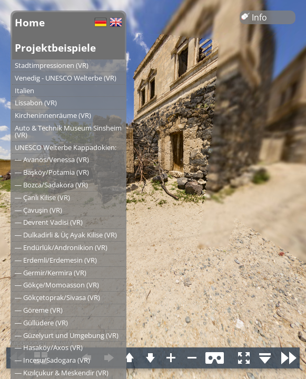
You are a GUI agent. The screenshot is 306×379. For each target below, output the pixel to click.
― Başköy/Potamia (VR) (52, 172)
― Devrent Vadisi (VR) (49, 222)
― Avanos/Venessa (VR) (52, 159)
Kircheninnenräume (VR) (53, 115)
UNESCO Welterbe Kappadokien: (65, 147)
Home (30, 22)
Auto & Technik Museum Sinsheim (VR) (68, 131)
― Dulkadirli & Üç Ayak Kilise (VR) (66, 235)
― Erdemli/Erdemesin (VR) (56, 260)
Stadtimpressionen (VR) (51, 65)
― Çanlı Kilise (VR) (42, 197)
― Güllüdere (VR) (41, 322)
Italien (24, 90)
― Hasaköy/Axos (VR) (49, 347)
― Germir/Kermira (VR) (50, 272)
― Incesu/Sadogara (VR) (52, 360)
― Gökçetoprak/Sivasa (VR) (57, 297)
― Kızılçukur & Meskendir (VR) (61, 372)
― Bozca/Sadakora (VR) (51, 185)
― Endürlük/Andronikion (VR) (61, 247)
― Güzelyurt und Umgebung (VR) (67, 335)
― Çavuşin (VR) (38, 210)
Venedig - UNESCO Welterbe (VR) (65, 78)
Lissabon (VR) (36, 102)
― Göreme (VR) (39, 310)
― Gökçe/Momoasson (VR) (57, 285)
